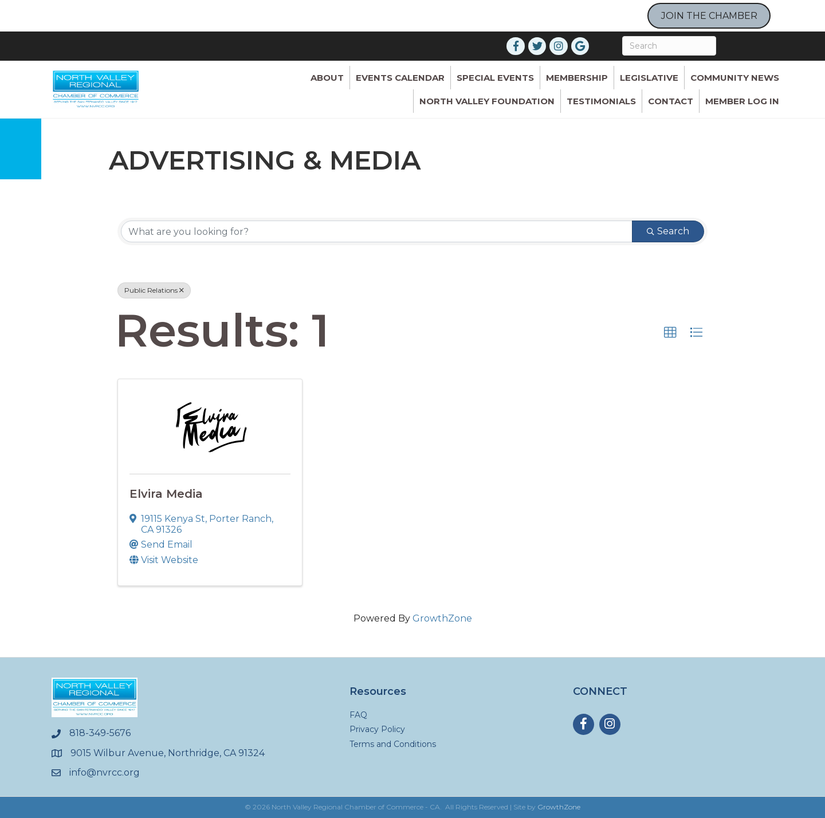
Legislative (649, 77)
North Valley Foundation (487, 101)
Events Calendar (400, 77)
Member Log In (742, 101)
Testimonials (601, 101)
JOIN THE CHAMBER (709, 15)
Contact (670, 101)
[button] (670, 332)
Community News (734, 77)
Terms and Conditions (392, 744)
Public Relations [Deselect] (154, 290)
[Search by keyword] (376, 231)
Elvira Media (166, 494)
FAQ (358, 715)
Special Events (495, 77)
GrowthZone (442, 618)
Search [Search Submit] (668, 231)
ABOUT (327, 77)
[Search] (669, 46)
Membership (577, 77)
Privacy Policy (377, 729)
